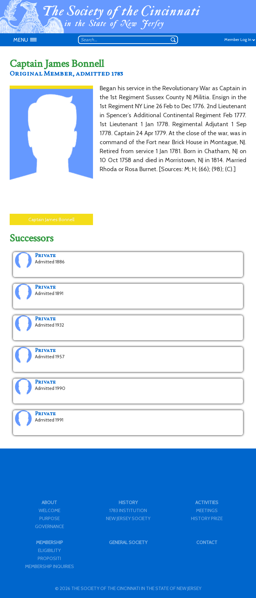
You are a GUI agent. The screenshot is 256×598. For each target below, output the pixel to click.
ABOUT (49, 502)
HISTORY (128, 502)
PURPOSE (49, 518)
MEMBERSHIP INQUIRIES (49, 566)
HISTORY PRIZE (207, 518)
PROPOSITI (49, 558)
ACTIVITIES (206, 502)
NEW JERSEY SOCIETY (128, 518)
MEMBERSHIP (49, 542)
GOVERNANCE (49, 526)
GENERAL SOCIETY (128, 542)
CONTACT (206, 542)
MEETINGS (207, 510)
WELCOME (49, 510)
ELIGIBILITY (49, 550)
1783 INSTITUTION (128, 510)
